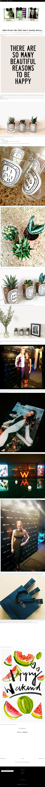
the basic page (24, 784)
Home (22, 758)
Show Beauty (36, 32)
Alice (22, 770)
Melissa (22, 772)
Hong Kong (22, 32)
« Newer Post (3, 758)
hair (18, 32)
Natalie (22, 773)
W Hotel (23, 33)
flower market (14, 141)
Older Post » (42, 758)
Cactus (10, 32)
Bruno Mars (5, 32)
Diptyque (14, 32)
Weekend (28, 33)
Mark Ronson (29, 32)
